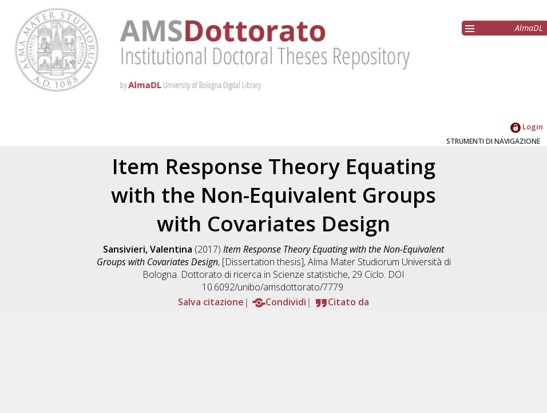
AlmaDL (529, 27)
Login (526, 126)
